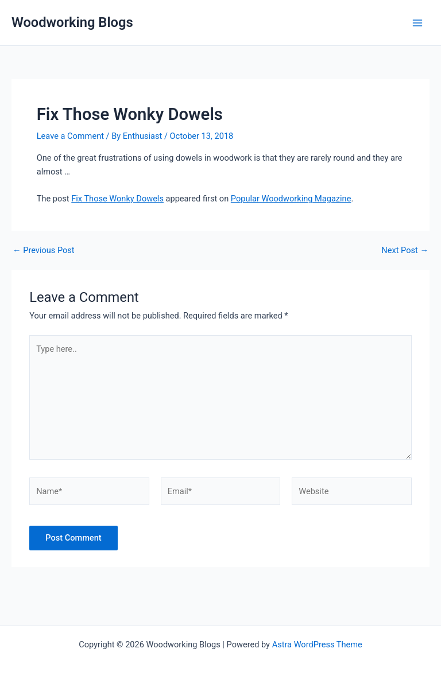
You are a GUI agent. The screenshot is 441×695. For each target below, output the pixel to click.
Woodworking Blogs (72, 22)
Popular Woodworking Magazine (291, 198)
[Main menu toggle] (417, 23)
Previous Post (44, 250)
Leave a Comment (70, 136)
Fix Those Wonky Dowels (117, 198)
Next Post (404, 250)
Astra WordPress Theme (317, 644)
